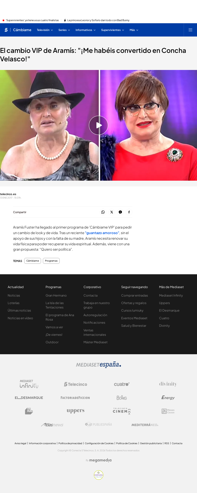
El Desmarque (169, 310)
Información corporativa (42, 443)
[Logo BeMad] (29, 411)
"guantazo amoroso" (102, 232)
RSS (166, 443)
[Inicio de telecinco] (6, 30)
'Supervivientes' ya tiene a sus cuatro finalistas (32, 20)
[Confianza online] (98, 478)
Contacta (90, 295)
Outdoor (52, 342)
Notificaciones (94, 322)
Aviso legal (20, 443)
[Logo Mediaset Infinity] (29, 384)
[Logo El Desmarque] (29, 398)
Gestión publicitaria (151, 443)
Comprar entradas (134, 295)
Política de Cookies (126, 443)
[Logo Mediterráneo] (144, 424)
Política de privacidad (70, 443)
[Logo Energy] (168, 397)
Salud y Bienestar (133, 325)
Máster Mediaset (95, 342)
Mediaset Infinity (171, 295)
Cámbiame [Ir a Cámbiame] (22, 30)
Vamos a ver (54, 327)
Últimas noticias (19, 310)
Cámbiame (32, 261)
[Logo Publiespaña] (98, 424)
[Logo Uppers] (75, 411)
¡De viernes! (54, 335)
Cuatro (164, 318)
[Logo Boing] (122, 397)
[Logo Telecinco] (75, 384)
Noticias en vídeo (20, 318)
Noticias (14, 295)
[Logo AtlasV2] (52, 424)
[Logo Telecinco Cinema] (122, 411)
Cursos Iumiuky (132, 310)
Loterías (13, 303)
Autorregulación (95, 315)
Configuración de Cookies (99, 443)
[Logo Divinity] (168, 384)
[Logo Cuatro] (121, 384)
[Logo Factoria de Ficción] (75, 397)
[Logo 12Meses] (168, 411)
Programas (51, 261)
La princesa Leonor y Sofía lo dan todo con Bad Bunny (98, 20)
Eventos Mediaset (134, 318)
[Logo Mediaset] (98, 367)
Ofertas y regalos (133, 303)
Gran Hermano (56, 295)
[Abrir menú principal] (190, 30)
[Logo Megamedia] (100, 460)
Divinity (164, 325)
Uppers (164, 303)
